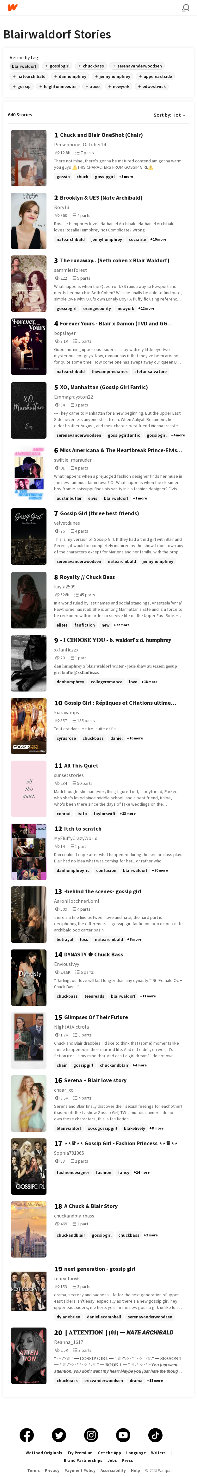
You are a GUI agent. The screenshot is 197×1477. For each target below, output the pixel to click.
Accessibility (113, 1470)
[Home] (95, 8)
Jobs (112, 1460)
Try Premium (80, 1453)
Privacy (52, 1470)
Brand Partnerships (83, 1460)
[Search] (185, 8)
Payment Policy (80, 1470)
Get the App (109, 1453)
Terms (33, 1470)
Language (136, 1453)
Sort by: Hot (169, 115)
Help (135, 1470)
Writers (158, 1453)
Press (127, 1460)
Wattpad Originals (44, 1453)
